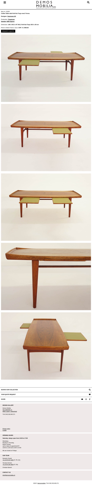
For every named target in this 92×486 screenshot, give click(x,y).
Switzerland (14, 411)
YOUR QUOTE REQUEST (8, 394)
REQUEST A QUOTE (8, 31)
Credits (4, 430)
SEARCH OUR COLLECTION (9, 389)
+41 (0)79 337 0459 (8, 460)
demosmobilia (41, 483)
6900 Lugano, (7, 411)
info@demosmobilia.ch (9, 475)
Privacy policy (6, 428)
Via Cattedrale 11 (7, 410)
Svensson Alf (11, 16)
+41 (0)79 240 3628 (8, 464)
